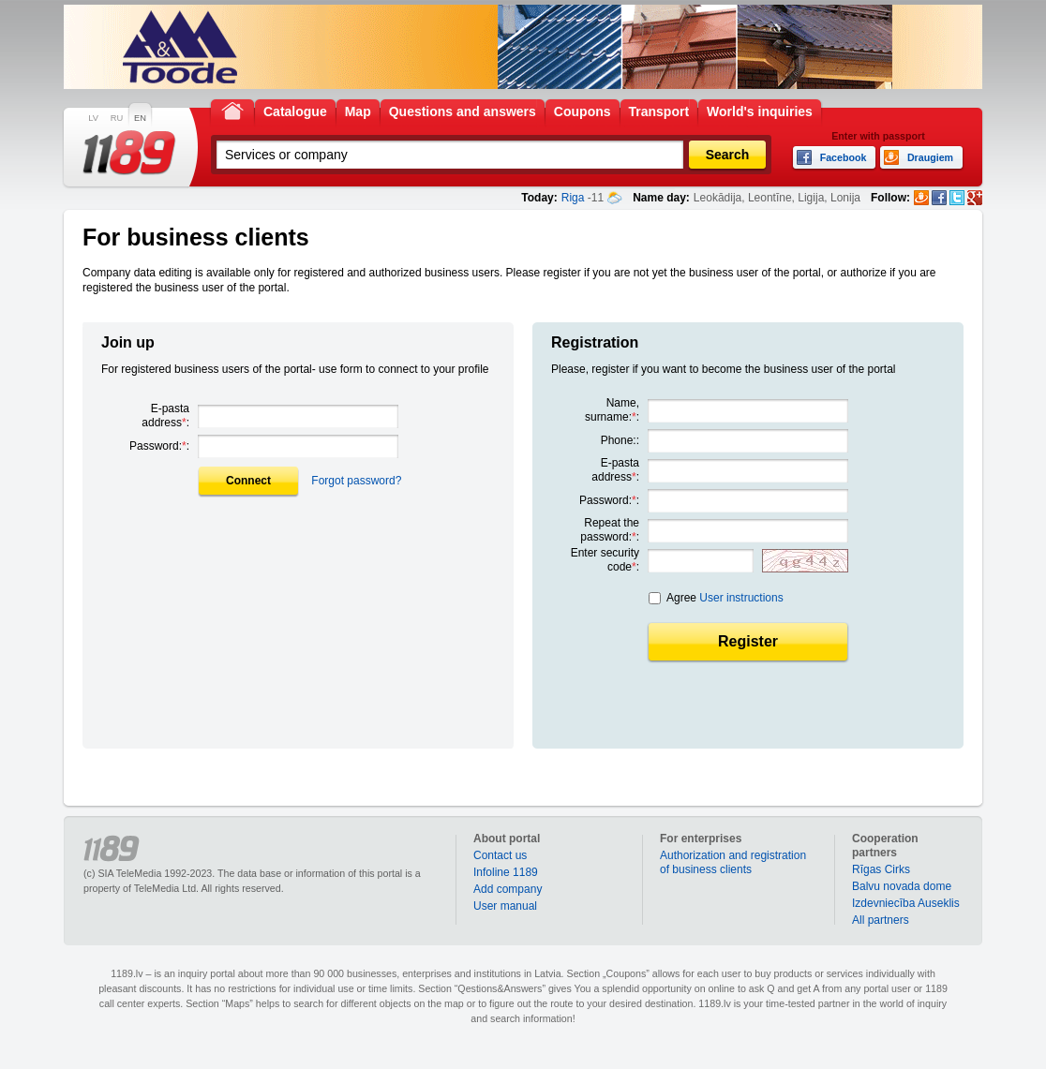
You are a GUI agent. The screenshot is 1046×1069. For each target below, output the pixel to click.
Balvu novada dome (901, 886)
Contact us (500, 855)
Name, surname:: (612, 409)
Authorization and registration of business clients (733, 862)
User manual (505, 906)
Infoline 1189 (505, 872)
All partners (880, 920)
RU (117, 118)
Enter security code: (605, 559)
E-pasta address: (165, 415)
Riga (573, 197)
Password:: (159, 446)
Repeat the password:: (609, 529)
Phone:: (620, 440)
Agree (725, 597)
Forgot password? (356, 480)
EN (140, 118)
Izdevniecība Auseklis (906, 903)
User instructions (741, 597)
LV (93, 118)
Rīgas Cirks (881, 869)
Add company (507, 889)
